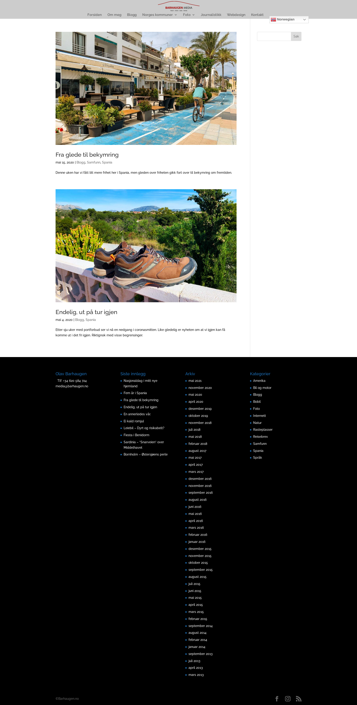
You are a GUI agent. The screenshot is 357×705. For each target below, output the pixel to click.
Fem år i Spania (135, 393)
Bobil (257, 401)
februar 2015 (198, 619)
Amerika (259, 381)
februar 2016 (198, 534)
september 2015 (201, 570)
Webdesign (236, 15)
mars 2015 (196, 612)
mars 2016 (196, 527)
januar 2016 (197, 542)
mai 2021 (195, 381)
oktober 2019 (198, 416)
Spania (107, 162)
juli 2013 (194, 661)
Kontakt (257, 15)
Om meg (114, 15)
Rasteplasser (263, 429)
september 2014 (201, 626)
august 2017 (197, 451)
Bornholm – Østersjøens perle (146, 454)
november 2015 (200, 556)
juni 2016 (195, 507)
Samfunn (93, 162)
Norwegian (283, 19)
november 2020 (200, 388)
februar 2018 (198, 444)
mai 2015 (195, 597)
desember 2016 (200, 479)
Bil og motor (262, 388)
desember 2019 (200, 408)
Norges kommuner (157, 15)
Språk (257, 457)
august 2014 (198, 632)
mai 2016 (195, 514)
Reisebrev (260, 436)
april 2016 (196, 521)
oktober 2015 (198, 562)
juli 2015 (194, 584)
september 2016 (201, 492)
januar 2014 (197, 647)
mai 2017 (195, 457)
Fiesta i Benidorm (136, 435)
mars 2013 (196, 675)
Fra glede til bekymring (87, 154)
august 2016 (198, 499)
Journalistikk (211, 15)
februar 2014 (198, 640)
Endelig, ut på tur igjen (86, 312)
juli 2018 (194, 429)
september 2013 (201, 654)
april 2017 (196, 464)
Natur (257, 423)
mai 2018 (195, 436)
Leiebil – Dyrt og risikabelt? (144, 428)
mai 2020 (195, 394)
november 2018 (200, 423)
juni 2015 (195, 591)
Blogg (132, 15)
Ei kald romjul (134, 421)
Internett (259, 416)
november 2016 (200, 486)
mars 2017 (196, 471)
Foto (187, 15)
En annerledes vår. (137, 414)
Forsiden (94, 15)
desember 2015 (200, 549)
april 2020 (196, 401)
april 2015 (196, 605)
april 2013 (196, 668)
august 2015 (198, 577)
